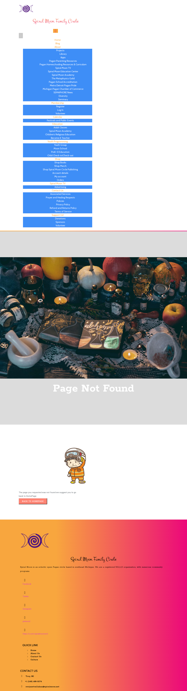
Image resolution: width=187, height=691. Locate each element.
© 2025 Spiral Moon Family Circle (94, 685)
